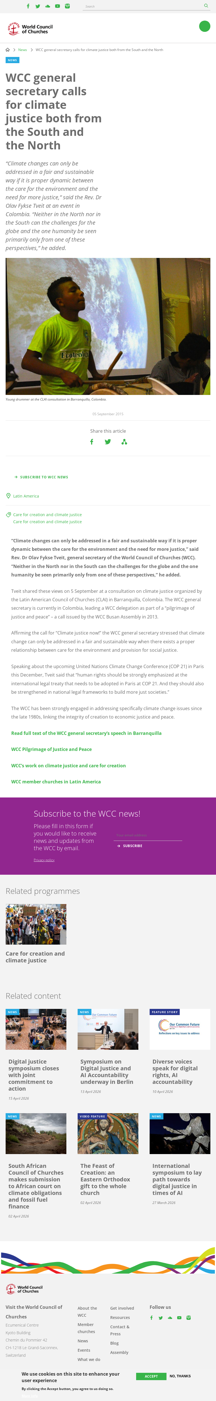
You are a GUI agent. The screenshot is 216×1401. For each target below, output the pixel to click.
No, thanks (180, 1376)
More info (30, 1396)
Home (8, 50)
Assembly (119, 1352)
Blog (114, 1343)
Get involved (122, 1308)
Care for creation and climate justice (47, 514)
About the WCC (87, 1311)
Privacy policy (44, 860)
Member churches (86, 1328)
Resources (120, 1317)
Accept (151, 1376)
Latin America (26, 496)
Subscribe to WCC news (44, 477)
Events (84, 1350)
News (22, 49)
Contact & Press (119, 1330)
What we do (89, 1359)
